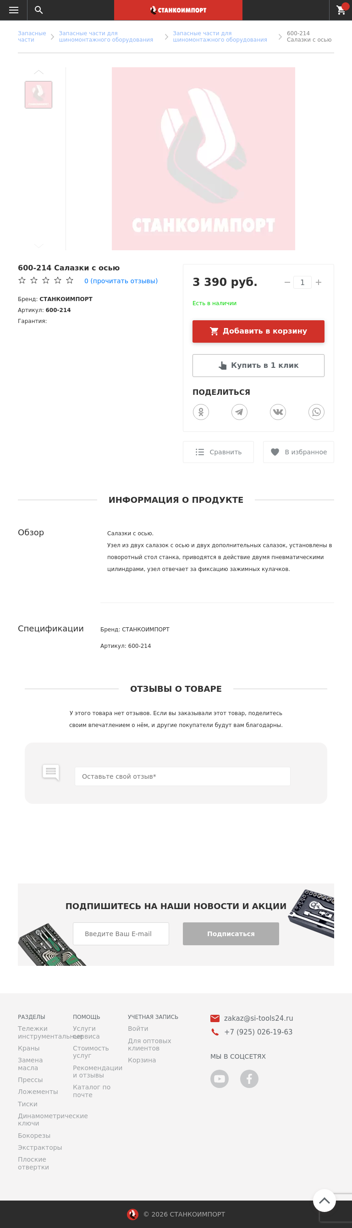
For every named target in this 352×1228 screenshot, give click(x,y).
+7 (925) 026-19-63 (317, 10)
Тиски (28, 1104)
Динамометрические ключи (38, 1119)
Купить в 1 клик (265, 365)
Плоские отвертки (33, 1163)
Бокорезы (34, 1135)
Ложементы (38, 1091)
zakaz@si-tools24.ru (258, 1019)
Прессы (30, 1079)
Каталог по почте (91, 1090)
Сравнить (225, 452)
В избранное (306, 452)
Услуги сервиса (86, 1032)
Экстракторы (38, 1147)
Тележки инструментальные (38, 1032)
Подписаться (231, 933)
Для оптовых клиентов (149, 1044)
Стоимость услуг (91, 1052)
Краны (29, 1048)
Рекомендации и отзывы (93, 1071)
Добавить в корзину (265, 331)
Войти (138, 1028)
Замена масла (30, 1063)
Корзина (142, 1060)
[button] (38, 71)
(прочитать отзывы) (121, 281)
